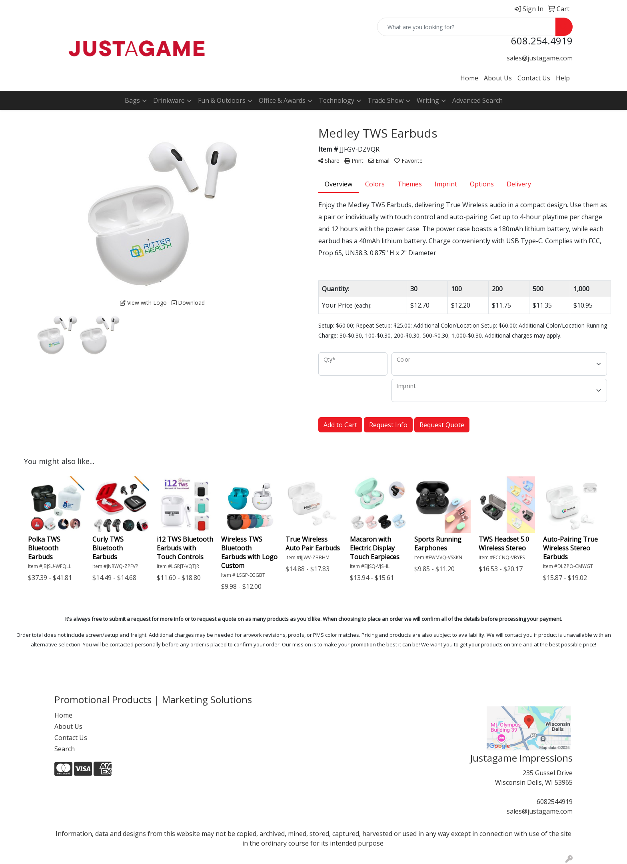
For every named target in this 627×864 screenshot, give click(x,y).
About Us (498, 78)
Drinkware (169, 100)
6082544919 (555, 801)
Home (469, 78)
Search (64, 748)
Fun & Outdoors (222, 100)
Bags (132, 100)
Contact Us (533, 78)
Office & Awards (282, 100)
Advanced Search (477, 100)
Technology (336, 100)
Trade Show (385, 100)
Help (563, 78)
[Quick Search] (466, 27)
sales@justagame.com (540, 58)
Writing (428, 100)
